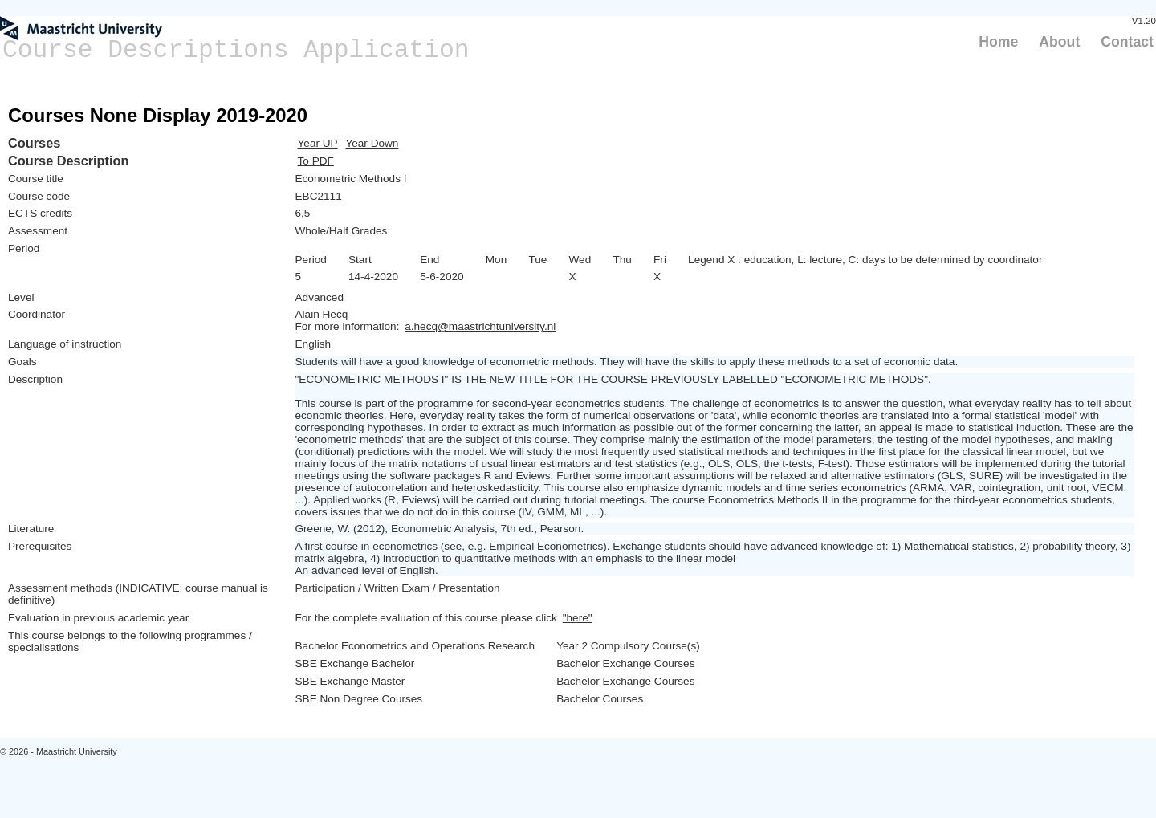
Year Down (371, 143)
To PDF (316, 161)
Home (998, 42)
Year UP (318, 143)
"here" (577, 618)
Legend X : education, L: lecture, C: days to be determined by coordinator (865, 260)
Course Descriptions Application (236, 50)
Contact (1127, 42)
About (1059, 42)
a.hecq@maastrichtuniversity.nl (480, 326)
